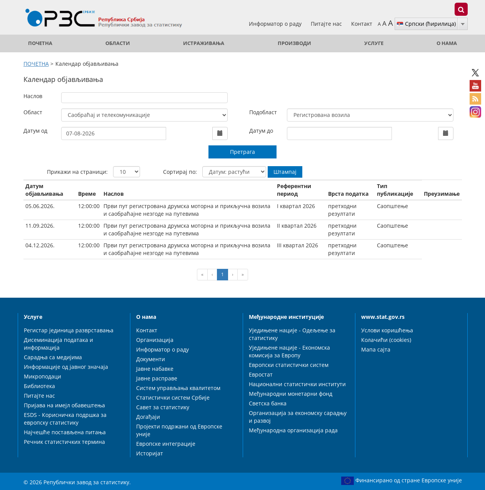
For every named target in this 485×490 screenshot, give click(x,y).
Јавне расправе (156, 378)
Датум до (261, 130)
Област (32, 112)
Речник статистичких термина (64, 441)
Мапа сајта (375, 349)
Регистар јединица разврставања (68, 330)
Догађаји (148, 416)
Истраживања (203, 43)
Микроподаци (42, 376)
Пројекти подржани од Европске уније (179, 430)
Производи (294, 43)
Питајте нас (327, 23)
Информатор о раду (276, 23)
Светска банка (268, 403)
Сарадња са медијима (53, 357)
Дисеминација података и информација (58, 343)
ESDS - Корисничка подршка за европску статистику (65, 418)
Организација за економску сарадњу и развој (298, 416)
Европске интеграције (165, 443)
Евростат (261, 374)
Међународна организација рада (293, 430)
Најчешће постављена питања (65, 432)
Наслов (32, 96)
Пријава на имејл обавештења (64, 405)
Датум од (35, 130)
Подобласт (263, 112)
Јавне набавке (154, 368)
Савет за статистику (162, 407)
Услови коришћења (387, 330)
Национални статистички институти (297, 384)
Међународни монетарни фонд (290, 393)
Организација (154, 339)
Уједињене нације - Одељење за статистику (292, 334)
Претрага (242, 151)
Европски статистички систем (288, 364)
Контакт (361, 23)
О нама (447, 43)
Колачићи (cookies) (386, 339)
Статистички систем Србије (173, 397)
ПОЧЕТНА (40, 43)
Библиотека (39, 386)
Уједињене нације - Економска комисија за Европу (289, 351)
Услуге (373, 43)
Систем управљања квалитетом (178, 388)
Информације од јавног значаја (66, 366)
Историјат (149, 453)
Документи (150, 359)
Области (117, 43)
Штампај (285, 171)
